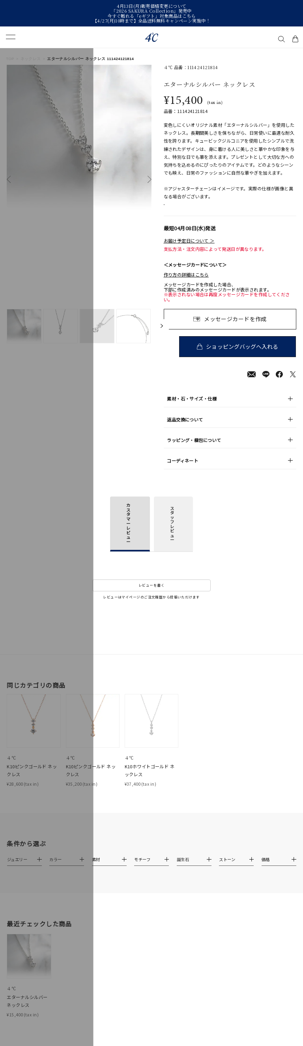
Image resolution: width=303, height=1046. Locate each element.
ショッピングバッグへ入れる (243, 354)
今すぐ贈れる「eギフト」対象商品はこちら (151, 15)
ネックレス (31, 58)
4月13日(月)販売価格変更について (152, 6)
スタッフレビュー (172, 532)
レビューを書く (151, 593)
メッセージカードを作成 (235, 327)
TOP (10, 58)
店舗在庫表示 (183, 208)
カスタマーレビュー (128, 531)
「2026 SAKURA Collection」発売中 (151, 10)
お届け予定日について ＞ (189, 248)
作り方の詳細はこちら (186, 282)
